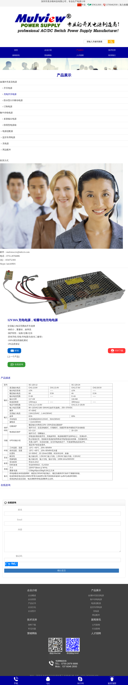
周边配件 (6, 150)
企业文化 (32, 610)
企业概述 (32, 598)
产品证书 (32, 606)
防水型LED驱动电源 (13, 100)
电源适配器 (7, 131)
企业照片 (32, 614)
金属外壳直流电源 (8, 82)
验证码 (19, 559)
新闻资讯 (16, 55)
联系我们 (112, 55)
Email (19, 520)
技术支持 (112, 50)
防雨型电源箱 (10, 125)
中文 (84, 5)
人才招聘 (80, 55)
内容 (20, 529)
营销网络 (48, 55)
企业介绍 (48, 50)
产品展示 (80, 50)
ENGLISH (96, 5)
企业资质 (32, 602)
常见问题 (32, 631)
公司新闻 (96, 627)
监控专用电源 (8, 137)
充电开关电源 (10, 94)
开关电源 (8, 88)
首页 (16, 50)
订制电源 (8, 106)
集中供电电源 (6, 113)
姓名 (20, 510)
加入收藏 (124, 5)
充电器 (5, 143)
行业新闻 (96, 631)
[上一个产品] (13, 357)
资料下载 (32, 627)
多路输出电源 (10, 119)
